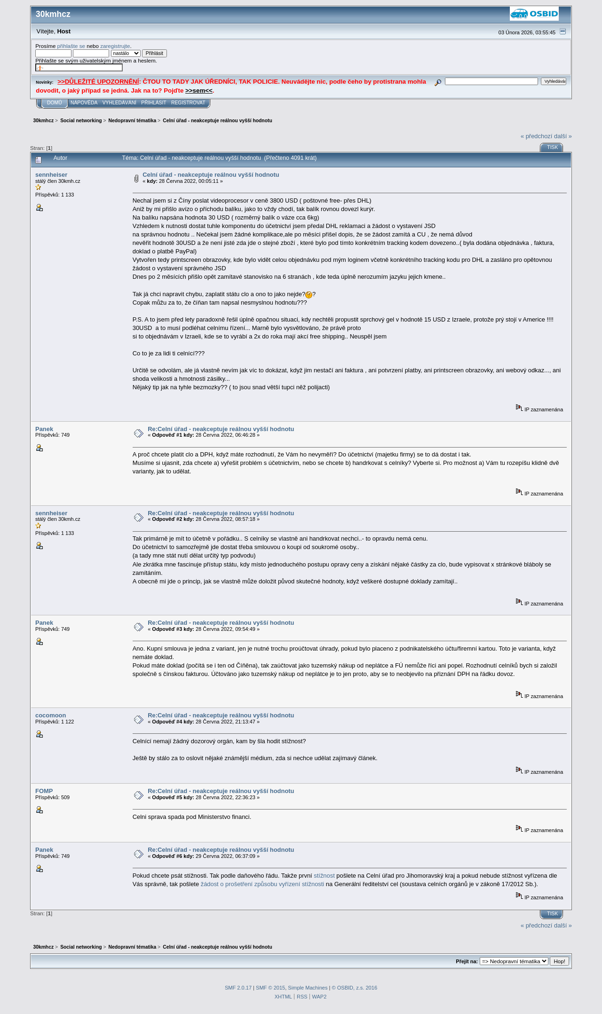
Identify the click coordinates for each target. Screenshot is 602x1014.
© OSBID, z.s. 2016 (355, 987)
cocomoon (50, 715)
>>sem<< (199, 90)
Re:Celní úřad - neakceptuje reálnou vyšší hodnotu (221, 428)
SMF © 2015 (270, 987)
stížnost (324, 875)
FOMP (44, 790)
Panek (44, 428)
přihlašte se (71, 46)
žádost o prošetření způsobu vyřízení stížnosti (263, 884)
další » (563, 136)
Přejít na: (467, 961)
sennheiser (51, 174)
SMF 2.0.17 (238, 987)
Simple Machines (307, 987)
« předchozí (536, 136)
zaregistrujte (115, 46)
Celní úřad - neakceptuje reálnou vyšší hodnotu (211, 174)
